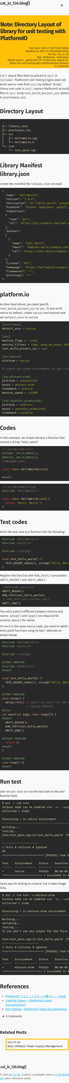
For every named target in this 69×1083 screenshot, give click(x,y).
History (64, 63)
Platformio (49, 57)
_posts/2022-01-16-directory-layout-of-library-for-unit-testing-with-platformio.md (39, 62)
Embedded (62, 57)
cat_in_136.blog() (15, 3)
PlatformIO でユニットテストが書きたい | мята (35, 996)
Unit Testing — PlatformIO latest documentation (36, 1009)
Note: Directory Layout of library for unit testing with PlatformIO (32, 31)
